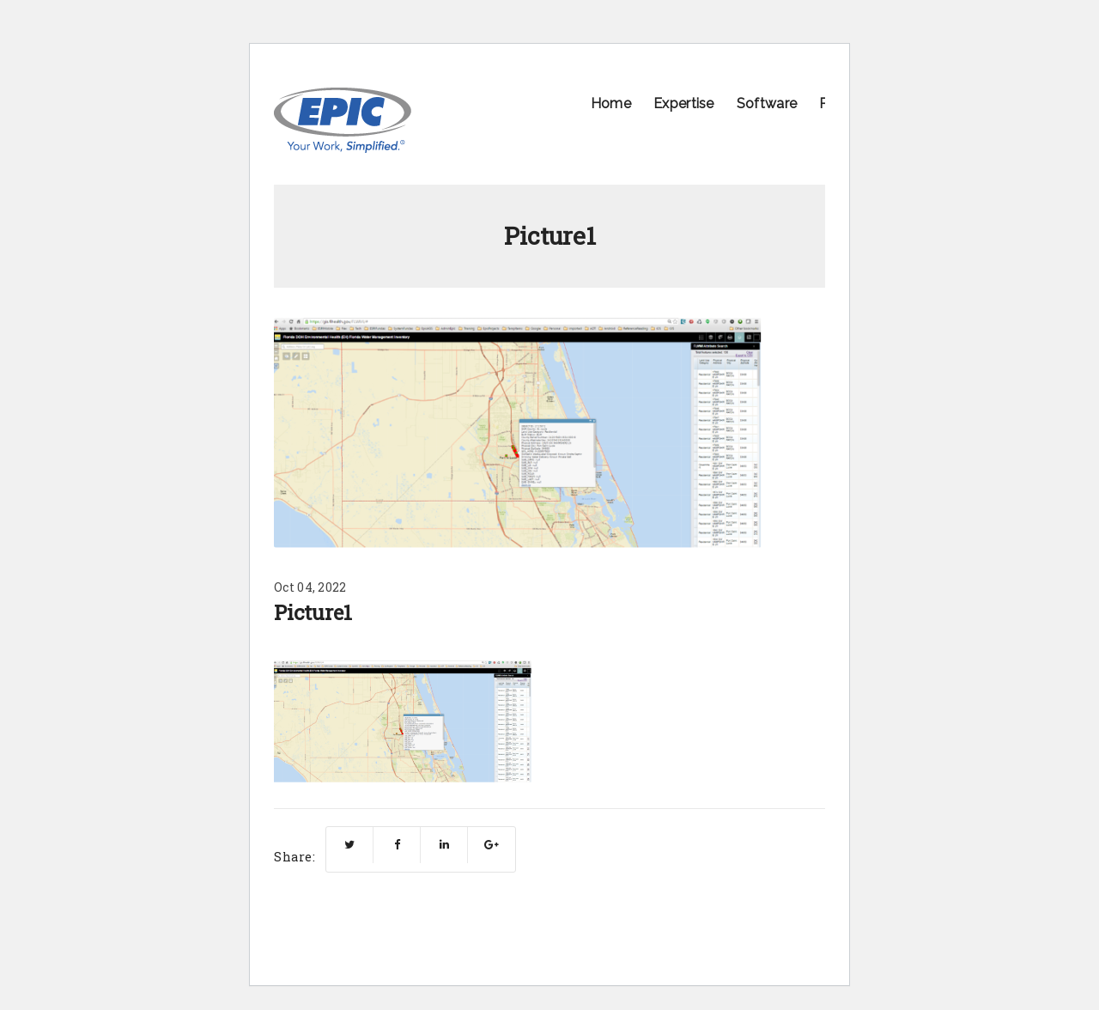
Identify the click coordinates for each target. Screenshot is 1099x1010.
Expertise (683, 103)
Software (767, 103)
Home (611, 103)
